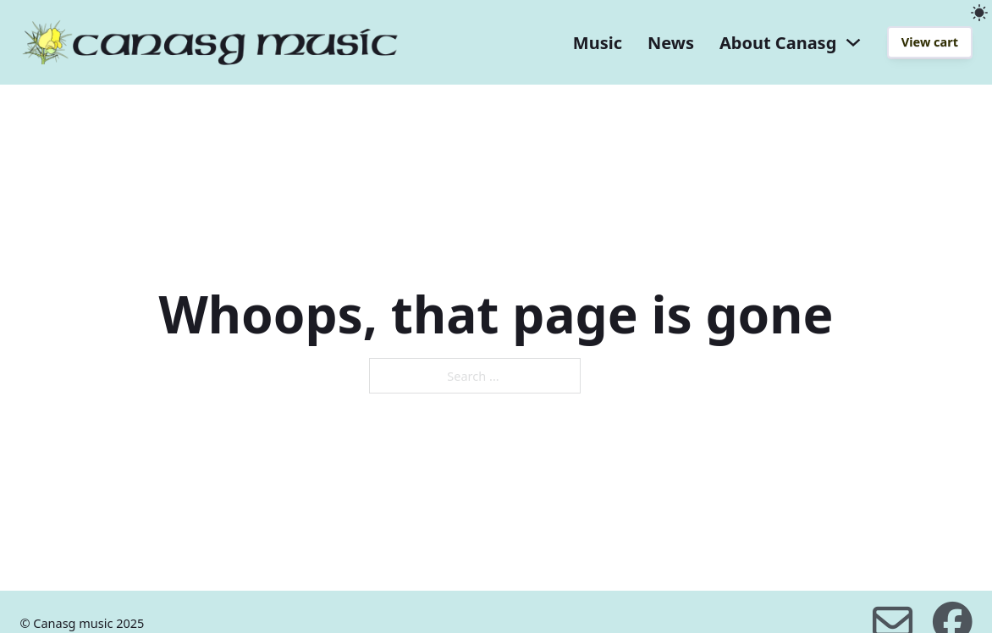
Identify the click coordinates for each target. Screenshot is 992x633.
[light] (979, 12)
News (671, 42)
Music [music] (597, 42)
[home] (209, 42)
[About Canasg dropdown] (853, 42)
